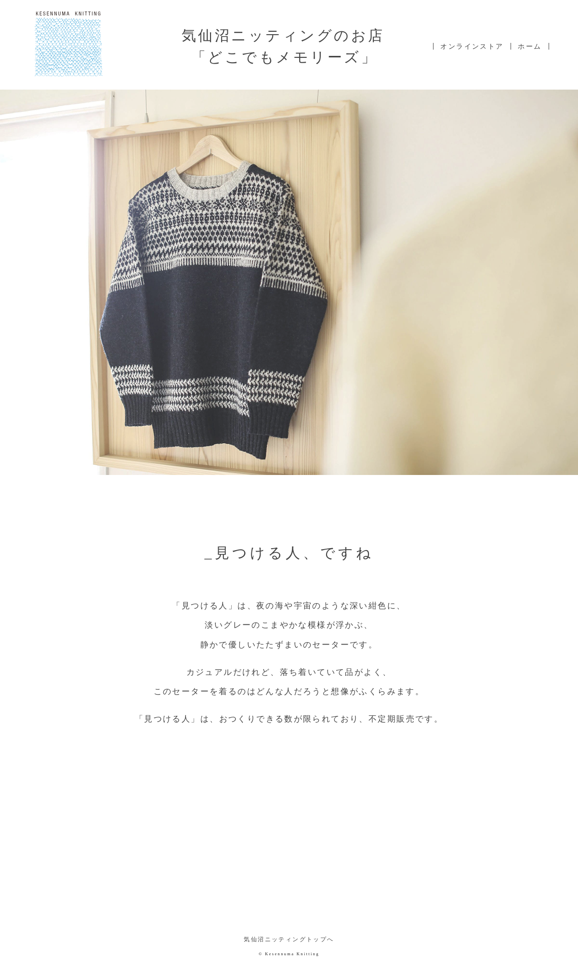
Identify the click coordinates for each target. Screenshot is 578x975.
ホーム (529, 46)
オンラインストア (471, 46)
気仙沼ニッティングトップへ (289, 939)
